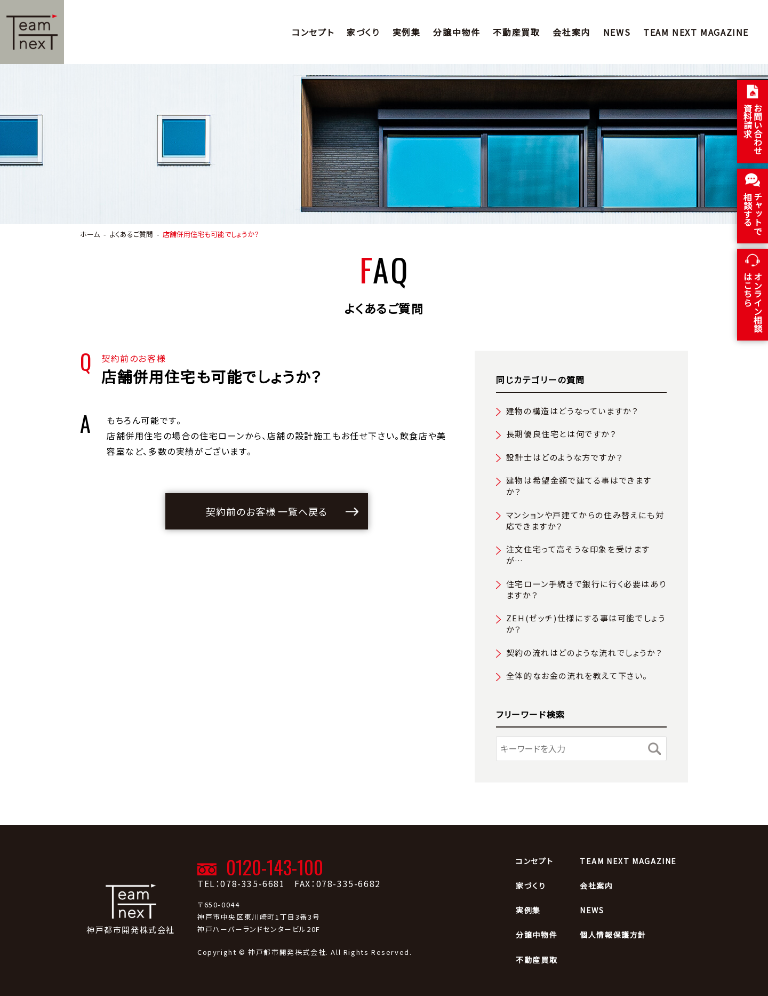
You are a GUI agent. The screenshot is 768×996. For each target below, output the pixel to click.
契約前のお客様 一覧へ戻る (266, 511)
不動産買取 (516, 32)
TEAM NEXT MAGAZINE (696, 32)
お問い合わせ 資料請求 (752, 129)
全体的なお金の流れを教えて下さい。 (577, 675)
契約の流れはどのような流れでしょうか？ (584, 652)
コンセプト (313, 32)
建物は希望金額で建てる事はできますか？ (579, 486)
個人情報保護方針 (613, 934)
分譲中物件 (456, 32)
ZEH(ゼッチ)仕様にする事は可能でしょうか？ (586, 623)
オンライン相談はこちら (752, 302)
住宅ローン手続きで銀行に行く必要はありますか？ (586, 589)
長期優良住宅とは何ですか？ (561, 433)
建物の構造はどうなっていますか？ (572, 410)
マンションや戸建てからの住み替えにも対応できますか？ (585, 520)
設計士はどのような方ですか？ (564, 457)
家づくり (363, 32)
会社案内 (571, 32)
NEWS (616, 32)
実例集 (407, 32)
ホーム (90, 234)
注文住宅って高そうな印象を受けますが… (578, 554)
